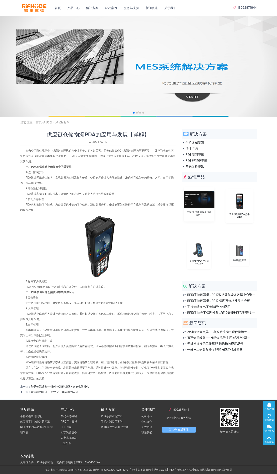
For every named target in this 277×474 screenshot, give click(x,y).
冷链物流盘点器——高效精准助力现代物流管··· (218, 332)
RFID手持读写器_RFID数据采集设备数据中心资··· (221, 295)
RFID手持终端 (69, 421)
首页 (58, 8)
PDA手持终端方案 (112, 416)
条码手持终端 (69, 416)
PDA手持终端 (45, 462)
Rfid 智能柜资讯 (196, 160)
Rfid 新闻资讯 (194, 154)
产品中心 (73, 8)
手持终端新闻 (194, 142)
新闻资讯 (152, 8)
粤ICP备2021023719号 (114, 469)
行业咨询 (63, 122)
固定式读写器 (69, 438)
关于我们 (170, 8)
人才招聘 (146, 427)
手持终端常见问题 (31, 416)
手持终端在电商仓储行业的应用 (208, 307)
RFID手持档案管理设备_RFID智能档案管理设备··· (221, 313)
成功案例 (111, 8)
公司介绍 (146, 416)
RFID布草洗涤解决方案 (114, 427)
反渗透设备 (27, 462)
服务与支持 (131, 8)
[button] (134, 113)
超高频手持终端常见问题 (35, 421)
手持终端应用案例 (112, 421)
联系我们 (146, 432)
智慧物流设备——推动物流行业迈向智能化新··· (218, 338)
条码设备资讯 (194, 166)
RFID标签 (66, 427)
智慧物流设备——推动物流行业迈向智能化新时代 (60, 386)
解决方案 (92, 8)
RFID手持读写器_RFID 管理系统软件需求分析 (218, 301)
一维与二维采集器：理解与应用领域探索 (215, 350)
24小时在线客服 (179, 429)
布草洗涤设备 (69, 432)
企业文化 (146, 421)
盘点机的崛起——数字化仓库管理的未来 (54, 392)
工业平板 (66, 443)
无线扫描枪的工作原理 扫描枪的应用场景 (215, 344)
